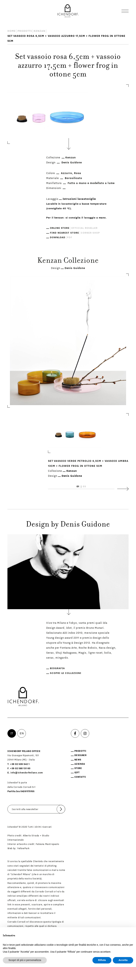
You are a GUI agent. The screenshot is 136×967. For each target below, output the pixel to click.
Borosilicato (73, 178)
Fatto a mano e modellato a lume (91, 183)
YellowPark (23, 848)
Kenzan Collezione (68, 261)
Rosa (77, 173)
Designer (80, 755)
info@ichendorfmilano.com (26, 772)
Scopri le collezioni (65, 673)
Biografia (57, 668)
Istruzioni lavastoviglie (79, 199)
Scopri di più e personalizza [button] (24, 960)
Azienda (79, 764)
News (77, 759)
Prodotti (25, 31)
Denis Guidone (71, 162)
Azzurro (66, 173)
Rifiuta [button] (102, 960)
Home (11, 31)
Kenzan (39, 31)
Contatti (80, 777)
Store (78, 768)
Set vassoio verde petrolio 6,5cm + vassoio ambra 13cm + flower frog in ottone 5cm (88, 463)
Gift (77, 772)
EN (22, 733)
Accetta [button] (123, 960)
